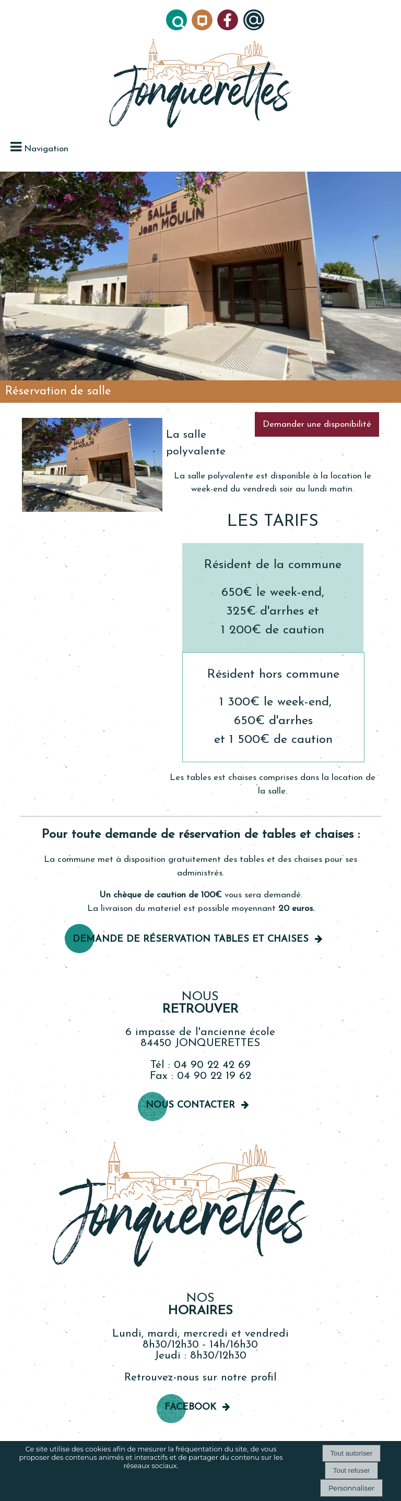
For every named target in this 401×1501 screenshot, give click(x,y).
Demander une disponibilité (317, 424)
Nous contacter (190, 1105)
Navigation (46, 149)
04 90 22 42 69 (212, 1065)
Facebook (190, 1407)
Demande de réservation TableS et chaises (191, 939)
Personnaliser (351, 1488)
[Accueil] (200, 84)
